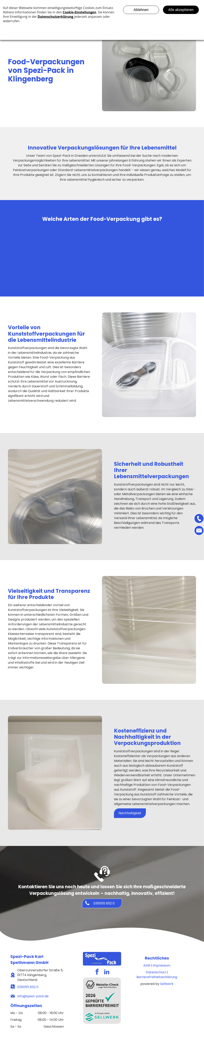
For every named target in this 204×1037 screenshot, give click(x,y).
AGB (146, 965)
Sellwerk (166, 983)
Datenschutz (156, 972)
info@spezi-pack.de (33, 996)
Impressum (161, 965)
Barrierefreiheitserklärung (156, 977)
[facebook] (97, 972)
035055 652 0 (27, 987)
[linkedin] (106, 972)
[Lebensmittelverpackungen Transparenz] (163, 253)
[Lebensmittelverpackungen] (40, 253)
